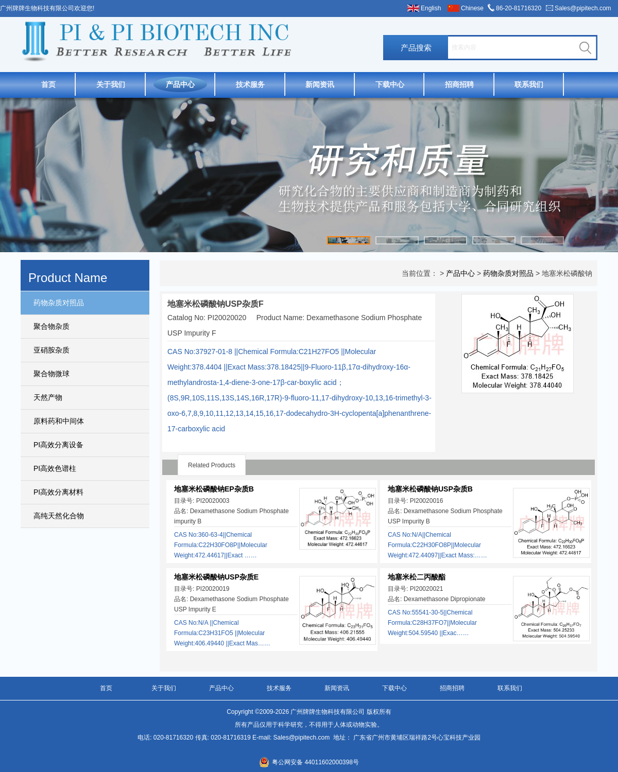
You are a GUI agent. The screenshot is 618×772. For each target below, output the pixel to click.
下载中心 (389, 84)
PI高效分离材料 (58, 492)
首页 (48, 84)
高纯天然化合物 (58, 516)
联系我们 (528, 84)
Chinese (472, 8)
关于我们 (110, 84)
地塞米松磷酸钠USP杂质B (430, 489)
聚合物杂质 (51, 326)
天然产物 (47, 397)
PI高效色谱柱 (54, 468)
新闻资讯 (319, 84)
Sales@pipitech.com (583, 8)
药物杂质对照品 (58, 303)
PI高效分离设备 (58, 445)
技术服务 (250, 84)
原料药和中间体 (58, 421)
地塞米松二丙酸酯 (416, 577)
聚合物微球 (51, 374)
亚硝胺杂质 (51, 350)
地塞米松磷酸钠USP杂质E (216, 577)
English (431, 8)
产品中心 (180, 84)
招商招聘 (459, 84)
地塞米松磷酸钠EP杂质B (214, 489)
